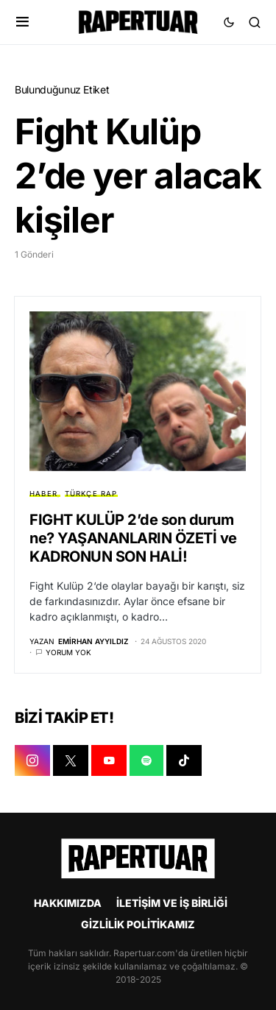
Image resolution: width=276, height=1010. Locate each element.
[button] (22, 22)
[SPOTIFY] (146, 760)
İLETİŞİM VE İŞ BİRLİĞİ (171, 903)
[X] (70, 760)
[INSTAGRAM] (32, 760)
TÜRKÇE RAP (91, 494)
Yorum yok (68, 652)
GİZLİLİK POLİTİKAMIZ (138, 924)
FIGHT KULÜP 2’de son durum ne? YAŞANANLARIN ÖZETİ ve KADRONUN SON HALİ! (133, 538)
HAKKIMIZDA (68, 903)
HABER (43, 494)
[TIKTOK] (184, 760)
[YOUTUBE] (109, 760)
